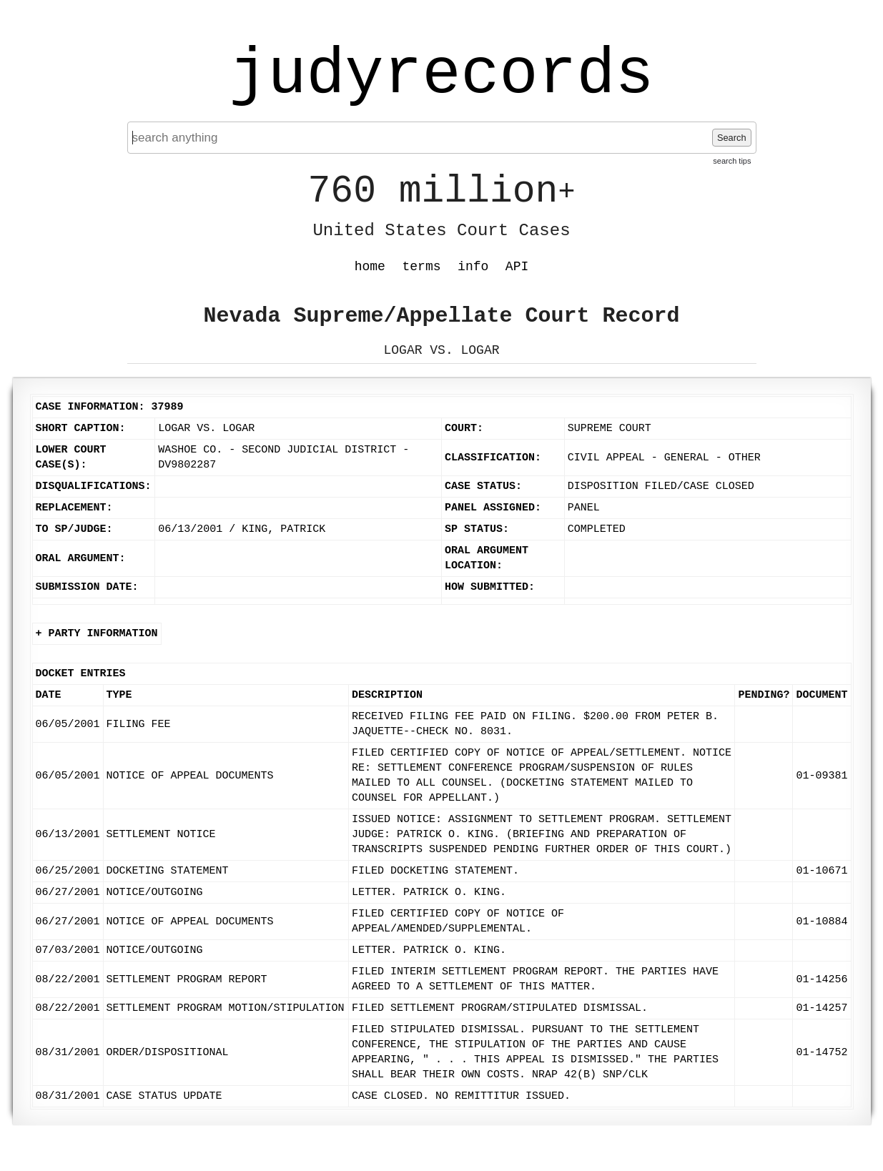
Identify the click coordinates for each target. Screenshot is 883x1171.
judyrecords (441, 75)
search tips (732, 161)
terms (422, 267)
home (370, 267)
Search (731, 137)
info (473, 267)
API (516, 267)
